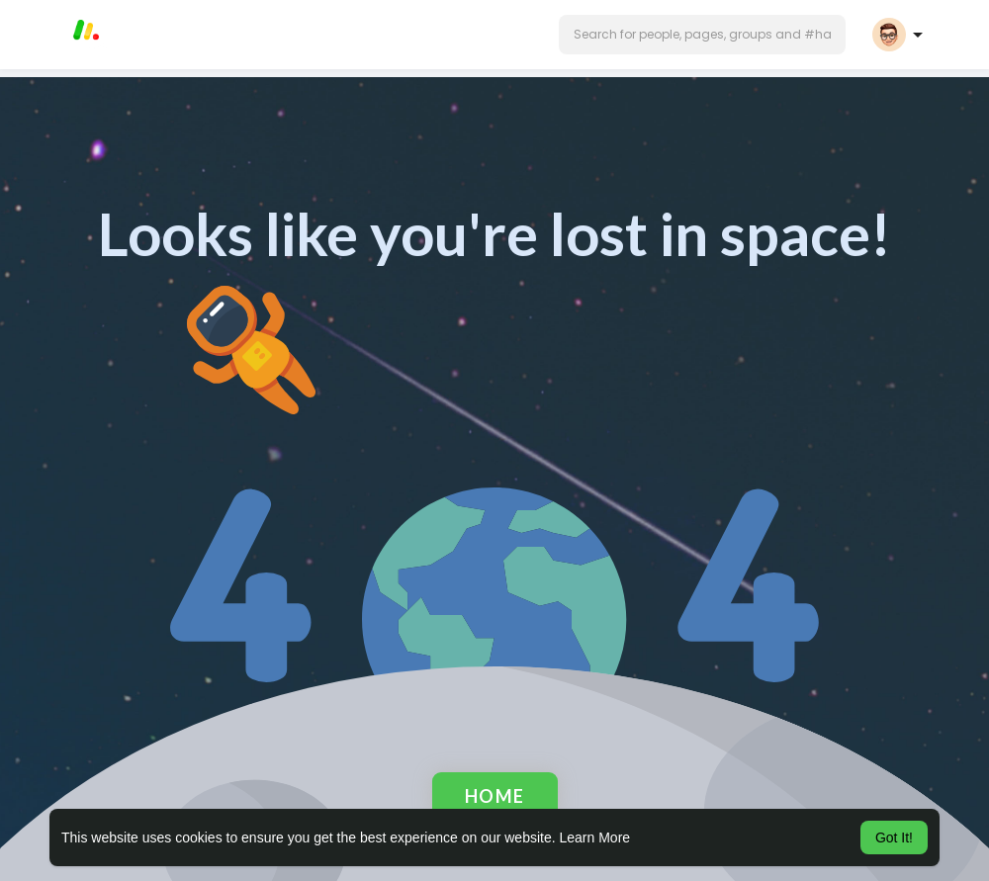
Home (495, 796)
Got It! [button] (894, 837)
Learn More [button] (595, 837)
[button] (702, 34)
